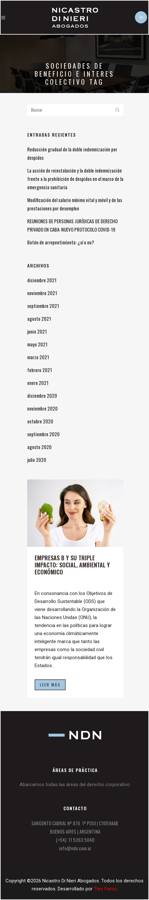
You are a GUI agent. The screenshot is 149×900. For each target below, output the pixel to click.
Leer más (50, 684)
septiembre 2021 (43, 305)
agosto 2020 (39, 446)
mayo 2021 (37, 344)
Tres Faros (105, 889)
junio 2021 (37, 331)
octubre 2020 (40, 421)
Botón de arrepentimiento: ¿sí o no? (60, 242)
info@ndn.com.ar (75, 848)
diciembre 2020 (42, 395)
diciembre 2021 (41, 280)
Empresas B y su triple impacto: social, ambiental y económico (72, 565)
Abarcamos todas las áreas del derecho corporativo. (75, 784)
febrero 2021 (39, 369)
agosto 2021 (39, 318)
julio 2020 (36, 459)
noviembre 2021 (42, 292)
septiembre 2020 (43, 433)
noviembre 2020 (42, 408)
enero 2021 (37, 382)
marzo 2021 (38, 357)
